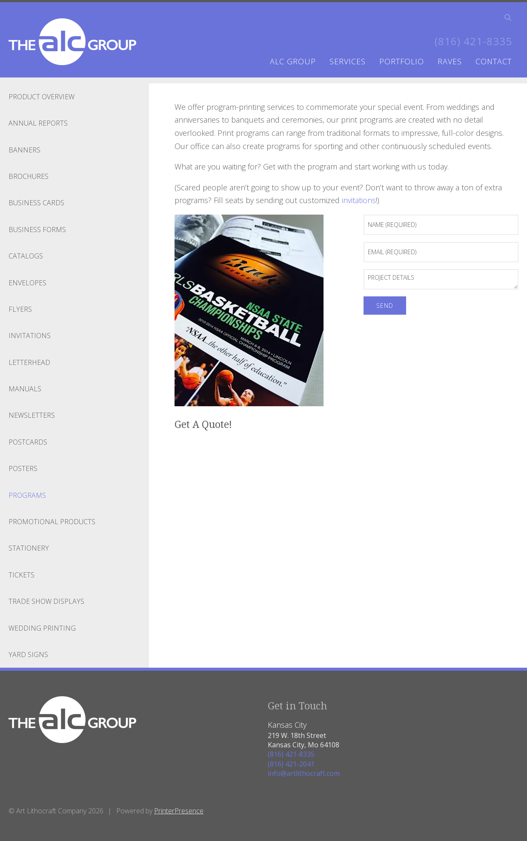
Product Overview (41, 96)
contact (493, 61)
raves (450, 61)
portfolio (401, 61)
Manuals (25, 388)
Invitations (30, 335)
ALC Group (293, 61)
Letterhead (29, 362)
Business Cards (36, 202)
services (347, 61)
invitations (359, 200)
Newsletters (32, 415)
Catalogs (26, 256)
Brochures (29, 176)
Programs (27, 495)
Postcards (28, 442)
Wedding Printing (42, 628)
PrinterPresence (178, 810)
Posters (23, 468)
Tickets (21, 575)
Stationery (29, 548)
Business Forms (37, 229)
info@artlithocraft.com (304, 773)
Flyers (20, 309)
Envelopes (27, 282)
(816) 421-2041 (291, 764)
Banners (24, 150)
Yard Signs (28, 654)
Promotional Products (52, 521)
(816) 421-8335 (473, 41)
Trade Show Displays (46, 601)
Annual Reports (38, 123)
